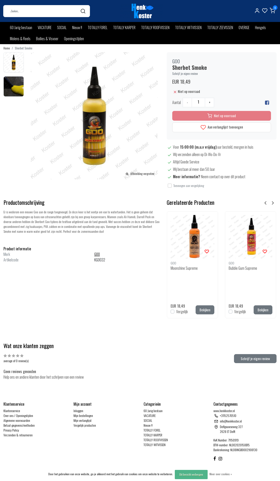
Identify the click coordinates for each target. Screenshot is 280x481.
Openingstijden (74, 38)
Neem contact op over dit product (223, 176)
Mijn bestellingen (83, 415)
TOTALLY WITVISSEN (188, 27)
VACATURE (45, 27)
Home (6, 48)
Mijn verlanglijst (83, 420)
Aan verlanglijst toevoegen (221, 127)
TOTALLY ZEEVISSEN (220, 27)
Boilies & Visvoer (47, 38)
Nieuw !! (77, 27)
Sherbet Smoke (23, 48)
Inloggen (78, 410)
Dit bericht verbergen (191, 474)
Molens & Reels (20, 38)
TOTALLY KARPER (124, 27)
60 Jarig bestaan (21, 27)
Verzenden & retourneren (18, 434)
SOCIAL (62, 27)
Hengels (260, 27)
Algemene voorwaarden (16, 420)
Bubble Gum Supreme (243, 268)
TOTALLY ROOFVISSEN (155, 27)
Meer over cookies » (220, 474)
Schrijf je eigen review (185, 73)
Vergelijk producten (85, 425)
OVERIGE (244, 27)
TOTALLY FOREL (98, 27)
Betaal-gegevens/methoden (19, 425)
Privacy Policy (11, 430)
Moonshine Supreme (184, 268)
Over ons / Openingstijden (18, 415)
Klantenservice (11, 410)
